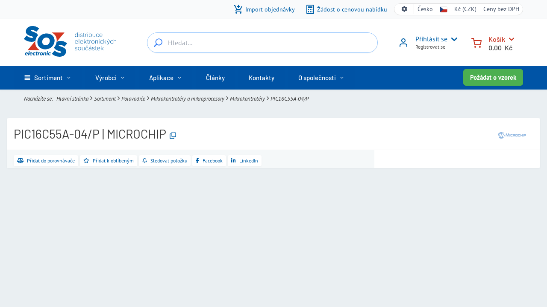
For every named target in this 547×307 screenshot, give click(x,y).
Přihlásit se (431, 39)
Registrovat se (430, 46)
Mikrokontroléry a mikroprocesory (187, 98)
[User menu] (452, 39)
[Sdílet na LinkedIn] (245, 160)
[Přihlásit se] (403, 45)
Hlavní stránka (72, 98)
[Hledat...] (158, 42)
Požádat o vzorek (493, 77)
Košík (496, 39)
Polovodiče (133, 98)
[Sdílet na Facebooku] (209, 160)
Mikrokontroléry (247, 98)
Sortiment (105, 98)
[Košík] (476, 42)
